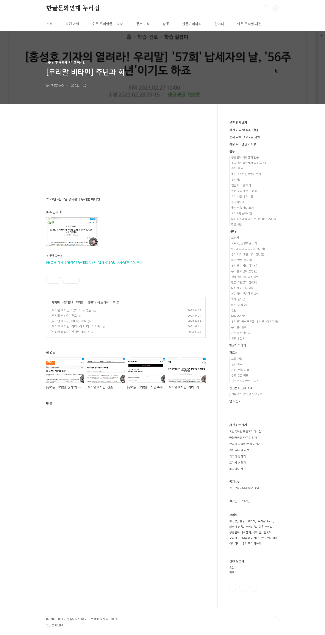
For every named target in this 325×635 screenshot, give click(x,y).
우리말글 (234, 538)
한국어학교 (237, 202)
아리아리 (234, 543)
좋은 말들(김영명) (241, 260)
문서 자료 (236, 364)
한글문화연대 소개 (241, 388)
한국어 (268, 532)
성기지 (251, 521)
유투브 (253, 588)
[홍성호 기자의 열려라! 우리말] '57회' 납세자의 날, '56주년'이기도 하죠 (94, 262)
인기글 (246, 501)
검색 (265, 8)
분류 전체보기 (238, 122)
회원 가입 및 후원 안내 (243, 130)
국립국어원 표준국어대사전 (245, 431)
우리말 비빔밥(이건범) (244, 265)
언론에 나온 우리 (241, 185)
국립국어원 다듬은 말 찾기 (244, 437)
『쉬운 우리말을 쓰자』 (245, 381)
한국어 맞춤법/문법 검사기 (245, 444)
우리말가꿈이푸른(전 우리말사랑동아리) (254, 321)
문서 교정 (143, 23)
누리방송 (236, 180)
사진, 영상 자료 (240, 370)
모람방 (235, 237)
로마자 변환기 (237, 462)
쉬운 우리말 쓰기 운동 (244, 191)
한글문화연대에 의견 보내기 (245, 488)
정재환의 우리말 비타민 (78, 302)
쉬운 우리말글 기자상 (107, 23)
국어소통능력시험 (241, 213)
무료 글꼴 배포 (239, 375)
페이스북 (233, 588)
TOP (275, 620)
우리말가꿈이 (239, 327)
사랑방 (56, 302)
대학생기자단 (239, 316)
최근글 (233, 501)
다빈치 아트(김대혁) (243, 288)
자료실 (233, 352)
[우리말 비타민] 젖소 (64, 315)
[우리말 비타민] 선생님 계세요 (70, 332)
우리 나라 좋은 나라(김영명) (247, 254)
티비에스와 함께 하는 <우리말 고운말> (254, 219)
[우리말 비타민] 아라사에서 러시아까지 (75, 326)
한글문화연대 (269, 538)
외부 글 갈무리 (239, 305)
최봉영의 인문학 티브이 (245, 293)
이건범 (233, 521)
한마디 (219, 23)
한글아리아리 (192, 23)
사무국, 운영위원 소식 (244, 243)
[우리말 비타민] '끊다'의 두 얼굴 (71, 310)
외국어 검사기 (237, 456)
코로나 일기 (238, 338)
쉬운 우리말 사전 (249, 23)
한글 (242, 521)
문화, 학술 (237, 168)
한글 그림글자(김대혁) (244, 282)
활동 (166, 23)
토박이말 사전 (237, 469)
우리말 (257, 532)
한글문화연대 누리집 (73, 8)
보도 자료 (236, 358)
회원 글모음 (238, 299)
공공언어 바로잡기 (240, 532)
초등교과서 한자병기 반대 (246, 174)
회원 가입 (72, 23)
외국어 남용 (236, 527)
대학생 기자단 (250, 538)
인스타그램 (243, 588)
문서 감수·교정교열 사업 (244, 137)
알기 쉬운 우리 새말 (243, 196)
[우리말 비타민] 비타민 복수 (68, 321)
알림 (233, 310)
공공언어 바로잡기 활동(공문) (248, 163)
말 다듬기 (235, 401)
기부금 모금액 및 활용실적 (246, 394)
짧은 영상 (236, 224)
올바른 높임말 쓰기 (242, 208)
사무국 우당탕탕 (240, 333)
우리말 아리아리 (251, 543)
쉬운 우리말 (265, 527)
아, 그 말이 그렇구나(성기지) (248, 249)
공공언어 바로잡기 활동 (245, 157)
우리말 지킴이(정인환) (244, 271)
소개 (49, 23)
